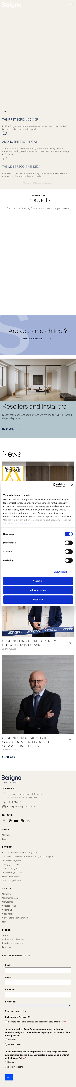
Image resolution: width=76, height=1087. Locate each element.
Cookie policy (25, 523)
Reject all (38, 599)
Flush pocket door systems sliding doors (20, 852)
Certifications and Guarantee (15, 918)
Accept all (38, 581)
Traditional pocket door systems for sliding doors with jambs (28, 856)
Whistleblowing (9, 906)
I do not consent (15, 1044)
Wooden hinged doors (12, 872)
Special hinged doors (11, 880)
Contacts (6, 835)
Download (6, 947)
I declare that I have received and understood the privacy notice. (37, 1022)
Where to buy (8, 935)
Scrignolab (7, 910)
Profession (10, 1002)
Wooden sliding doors (11, 860)
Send (9, 1077)
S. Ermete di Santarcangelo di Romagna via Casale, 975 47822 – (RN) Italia (24, 796)
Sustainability (8, 914)
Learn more (12, 429)
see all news (13, 757)
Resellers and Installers (12, 943)
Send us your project (38, 338)
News (4, 921)
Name (8, 977)
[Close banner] (72, 485)
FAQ (4, 839)
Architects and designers (13, 939)
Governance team (10, 898)
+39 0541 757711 (14, 802)
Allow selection (38, 590)
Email (8, 965)
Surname (9, 989)
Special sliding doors (11, 868)
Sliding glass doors (10, 864)
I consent (12, 1039)
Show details (60, 572)
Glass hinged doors (10, 876)
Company (6, 894)
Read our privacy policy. (15, 1011)
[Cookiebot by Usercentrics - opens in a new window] (52, 485)
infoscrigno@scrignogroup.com (21, 806)
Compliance (7, 902)
